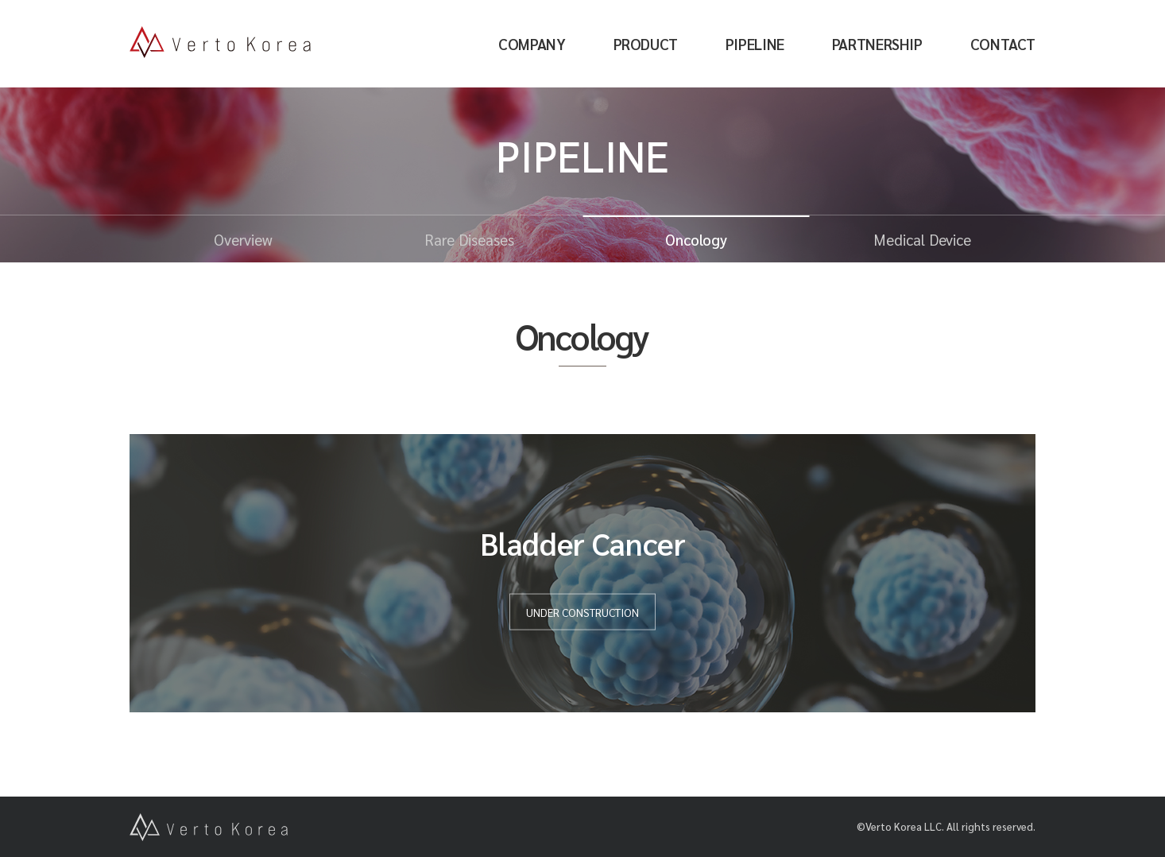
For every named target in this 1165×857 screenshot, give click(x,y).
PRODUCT (645, 43)
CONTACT (1002, 43)
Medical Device (922, 239)
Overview (243, 239)
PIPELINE (755, 43)
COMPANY (531, 43)
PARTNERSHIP (877, 43)
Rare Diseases (469, 239)
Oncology (696, 239)
